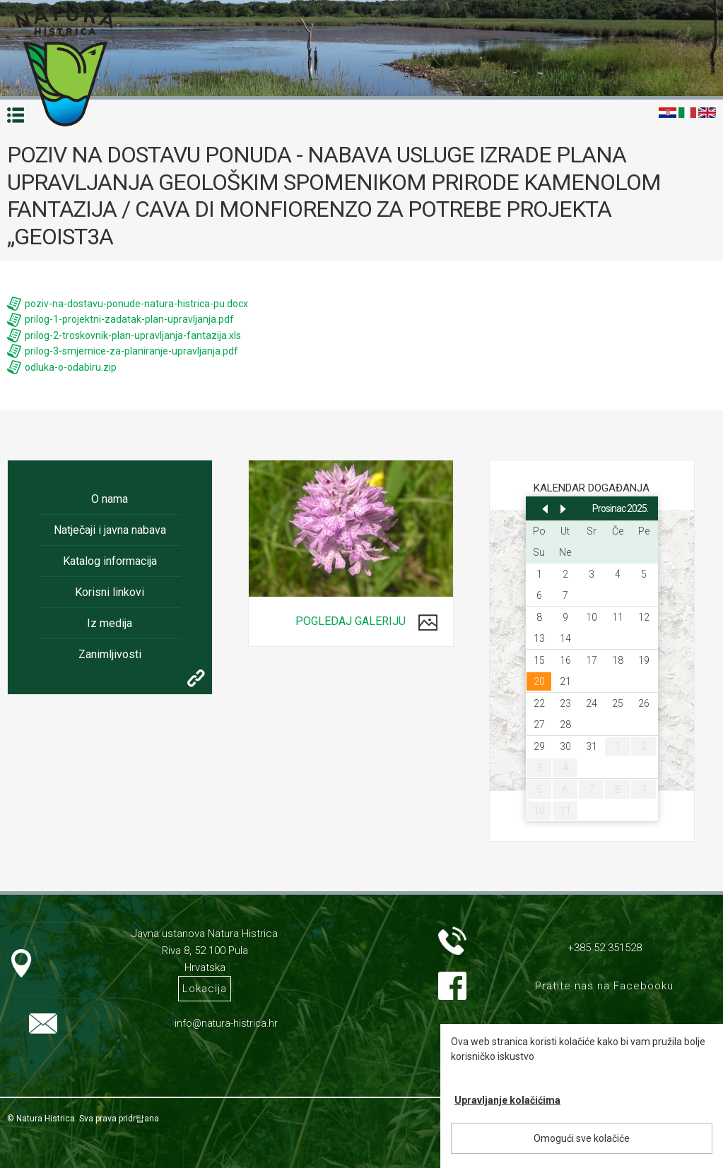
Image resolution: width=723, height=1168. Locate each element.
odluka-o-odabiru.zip (71, 367)
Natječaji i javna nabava (110, 530)
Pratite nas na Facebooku (604, 985)
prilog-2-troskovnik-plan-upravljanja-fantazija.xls (133, 335)
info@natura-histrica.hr (226, 1023)
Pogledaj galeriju (350, 621)
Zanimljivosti (109, 654)
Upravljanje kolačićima (507, 1100)
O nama (109, 499)
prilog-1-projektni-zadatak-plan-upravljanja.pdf (129, 319)
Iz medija (109, 623)
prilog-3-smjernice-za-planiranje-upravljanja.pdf (131, 351)
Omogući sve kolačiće (582, 1138)
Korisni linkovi (109, 592)
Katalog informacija (110, 561)
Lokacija (204, 988)
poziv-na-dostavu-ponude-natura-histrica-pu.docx (136, 303)
